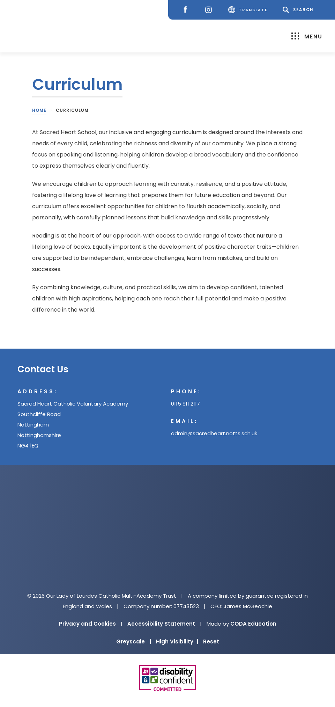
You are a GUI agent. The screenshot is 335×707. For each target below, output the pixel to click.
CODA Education (253, 623)
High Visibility (177, 641)
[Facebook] (187, 10)
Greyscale (133, 641)
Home (39, 110)
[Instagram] (210, 10)
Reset (211, 641)
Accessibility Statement (161, 623)
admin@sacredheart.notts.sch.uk (214, 433)
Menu (306, 36)
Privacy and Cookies (87, 623)
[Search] (299, 10)
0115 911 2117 (185, 403)
